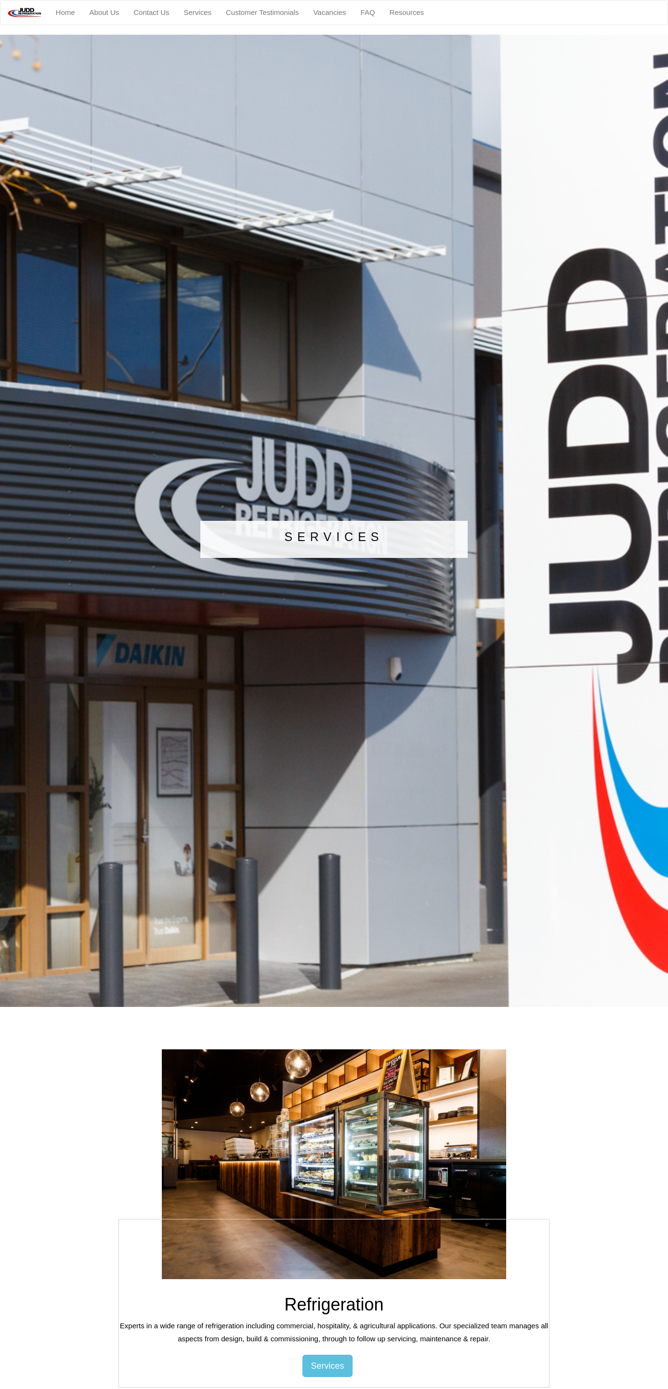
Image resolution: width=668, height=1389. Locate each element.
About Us (104, 12)
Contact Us (151, 12)
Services (197, 12)
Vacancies (329, 12)
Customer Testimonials (262, 12)
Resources (407, 12)
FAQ (368, 12)
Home (65, 12)
